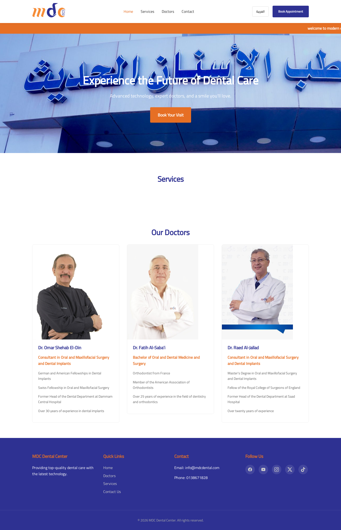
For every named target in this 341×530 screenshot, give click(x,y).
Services (147, 11)
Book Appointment (290, 11)
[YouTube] (263, 469)
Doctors (168, 11)
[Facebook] (250, 469)
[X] (290, 469)
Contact (188, 11)
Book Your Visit (171, 115)
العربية (260, 11)
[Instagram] (276, 469)
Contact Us (112, 491)
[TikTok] (303, 469)
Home (128, 11)
